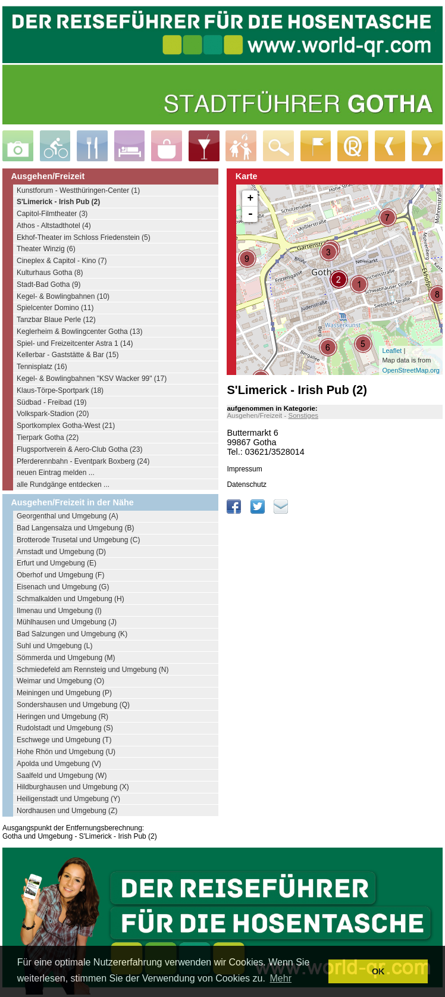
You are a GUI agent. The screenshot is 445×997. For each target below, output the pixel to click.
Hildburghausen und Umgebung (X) (73, 787)
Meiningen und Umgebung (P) (64, 693)
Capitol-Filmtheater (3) (52, 214)
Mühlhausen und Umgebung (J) (67, 622)
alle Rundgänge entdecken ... (63, 484)
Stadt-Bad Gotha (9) (48, 284)
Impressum (244, 469)
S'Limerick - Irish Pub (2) (58, 202)
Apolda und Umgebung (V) (59, 764)
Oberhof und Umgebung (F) (60, 575)
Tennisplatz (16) (42, 366)
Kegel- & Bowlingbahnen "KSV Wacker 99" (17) (92, 378)
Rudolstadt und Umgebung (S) (65, 728)
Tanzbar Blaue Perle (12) (56, 319)
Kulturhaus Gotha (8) (50, 272)
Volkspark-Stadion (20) (53, 414)
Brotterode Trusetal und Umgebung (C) (78, 540)
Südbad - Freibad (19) (51, 402)
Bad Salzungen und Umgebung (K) (72, 634)
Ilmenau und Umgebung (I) (59, 611)
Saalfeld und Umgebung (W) (61, 775)
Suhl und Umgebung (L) (54, 646)
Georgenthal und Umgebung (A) (67, 516)
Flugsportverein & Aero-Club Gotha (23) (79, 449)
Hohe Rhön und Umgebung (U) (66, 752)
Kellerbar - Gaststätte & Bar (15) (67, 355)
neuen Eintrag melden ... (56, 472)
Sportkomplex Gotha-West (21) (66, 425)
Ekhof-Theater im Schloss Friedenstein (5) (84, 237)
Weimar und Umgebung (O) (60, 681)
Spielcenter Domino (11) (55, 308)
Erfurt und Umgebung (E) (56, 563)
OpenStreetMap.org (411, 370)
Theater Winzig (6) (46, 249)
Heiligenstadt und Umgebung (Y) (68, 799)
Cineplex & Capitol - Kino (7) (61, 261)
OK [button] (378, 971)
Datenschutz (247, 484)
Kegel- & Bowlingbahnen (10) (63, 296)
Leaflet (392, 350)
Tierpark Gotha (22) (48, 437)
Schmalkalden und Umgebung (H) (70, 599)
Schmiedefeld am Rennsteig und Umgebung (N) (92, 669)
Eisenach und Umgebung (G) (63, 587)
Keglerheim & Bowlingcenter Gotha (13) (79, 331)
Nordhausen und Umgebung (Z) (67, 811)
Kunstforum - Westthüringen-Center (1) (78, 190)
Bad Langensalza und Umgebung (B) (75, 528)
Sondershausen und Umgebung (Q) (73, 705)
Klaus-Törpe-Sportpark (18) (60, 390)
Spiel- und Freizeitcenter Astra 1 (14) (75, 343)
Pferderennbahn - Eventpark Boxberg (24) (83, 461)
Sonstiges (303, 415)
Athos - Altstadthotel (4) (54, 225)
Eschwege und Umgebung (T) (64, 740)
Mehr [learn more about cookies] (281, 978)
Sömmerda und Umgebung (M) (66, 658)
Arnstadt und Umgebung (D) (61, 552)
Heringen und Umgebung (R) (62, 716)
